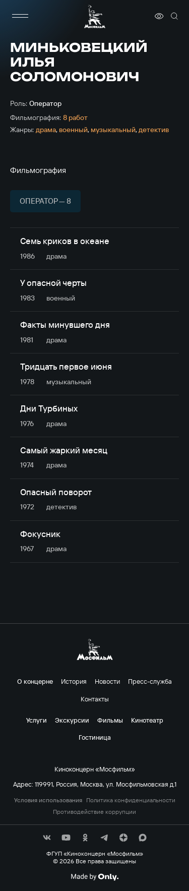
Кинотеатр (147, 720)
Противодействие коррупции (94, 811)
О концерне (35, 681)
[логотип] (94, 16)
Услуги (36, 720)
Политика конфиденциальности (130, 800)
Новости (107, 681)
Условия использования (48, 800)
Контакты (95, 699)
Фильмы (110, 720)
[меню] (20, 16)
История (74, 681)
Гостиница (95, 737)
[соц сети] (46, 837)
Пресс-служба (150, 681)
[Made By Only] (94, 877)
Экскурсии (72, 720)
